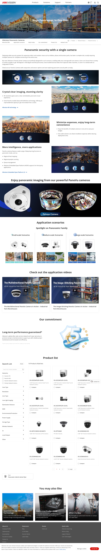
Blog (23, 529)
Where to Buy (65, 531)
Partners (68, 2)
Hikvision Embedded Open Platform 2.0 (14, 172)
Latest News (25, 536)
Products (35, 2)
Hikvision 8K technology (10, 107)
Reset (21, 364)
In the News (25, 531)
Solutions (46, 2)
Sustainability (5, 534)
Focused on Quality (7, 536)
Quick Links (65, 526)
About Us (5, 526)
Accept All (94, 548)
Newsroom (25, 526)
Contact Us (5, 539)
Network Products (82, 40)
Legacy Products (66, 534)
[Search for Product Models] (12, 369)
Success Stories (26, 534)
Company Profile (6, 529)
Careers (4, 542)
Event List (44, 529)
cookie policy (62, 549)
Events (44, 526)
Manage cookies (81, 549)
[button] (76, 40)
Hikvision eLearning (67, 529)
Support (57, 2)
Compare (34, 387)
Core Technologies (66, 536)
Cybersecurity (5, 531)
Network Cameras (92, 40)
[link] (6, 42)
